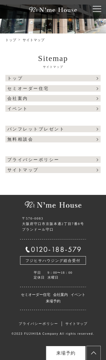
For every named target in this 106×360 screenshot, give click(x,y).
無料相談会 (20, 139)
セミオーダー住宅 (28, 88)
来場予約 (53, 301)
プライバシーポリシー (33, 159)
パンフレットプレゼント (36, 129)
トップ (10, 40)
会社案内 (17, 98)
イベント (17, 108)
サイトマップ (23, 170)
